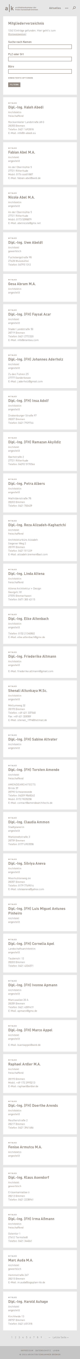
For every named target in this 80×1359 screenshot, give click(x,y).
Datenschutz (43, 1350)
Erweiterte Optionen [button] (20, 78)
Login (56, 1350)
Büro (11, 66)
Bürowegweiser (17, 34)
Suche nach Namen (20, 42)
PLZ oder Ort (16, 54)
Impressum (27, 1350)
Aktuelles (55, 8)
